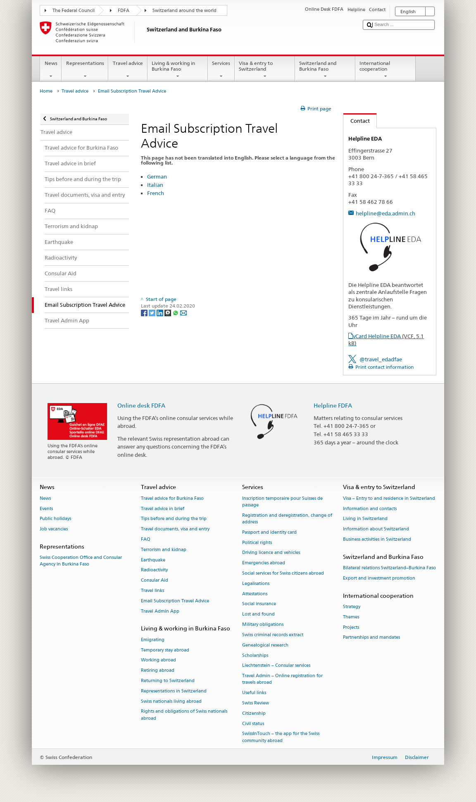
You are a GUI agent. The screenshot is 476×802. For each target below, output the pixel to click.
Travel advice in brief (162, 508)
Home (46, 91)
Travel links (152, 590)
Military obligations (262, 624)
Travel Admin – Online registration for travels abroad (282, 679)
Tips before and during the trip (174, 519)
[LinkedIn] (160, 312)
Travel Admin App (160, 611)
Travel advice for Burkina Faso (172, 498)
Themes (351, 617)
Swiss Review (255, 703)
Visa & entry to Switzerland (265, 70)
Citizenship (254, 713)
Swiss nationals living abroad (171, 701)
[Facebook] (145, 312)
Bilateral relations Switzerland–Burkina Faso (389, 567)
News (50, 70)
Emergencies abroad (263, 563)
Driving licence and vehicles (271, 553)
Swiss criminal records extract (272, 634)
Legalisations (255, 583)
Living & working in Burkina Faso (177, 70)
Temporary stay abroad (165, 650)
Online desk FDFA (141, 405)
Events (46, 508)
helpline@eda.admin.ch (385, 213)
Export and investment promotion (379, 578)
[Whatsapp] (176, 312)
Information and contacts (370, 508)
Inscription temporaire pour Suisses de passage (282, 502)
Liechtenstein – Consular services (276, 665)
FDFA (123, 10)
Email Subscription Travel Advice (175, 601)
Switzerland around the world (184, 10)
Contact (356, 120)
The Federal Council (73, 10)
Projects (351, 627)
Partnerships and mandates (371, 637)
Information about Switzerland (376, 529)
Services (221, 70)
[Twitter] (153, 312)
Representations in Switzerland (174, 691)
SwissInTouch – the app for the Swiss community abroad (280, 737)
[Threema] (168, 312)
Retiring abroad (157, 670)
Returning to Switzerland (168, 680)
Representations (85, 70)
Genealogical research (265, 645)
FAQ (145, 539)
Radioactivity (154, 570)
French (155, 193)
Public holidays (55, 519)
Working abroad (158, 660)
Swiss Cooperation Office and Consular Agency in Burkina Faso (81, 561)
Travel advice (128, 70)
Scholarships (255, 655)
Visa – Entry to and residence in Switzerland (389, 498)
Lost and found (258, 614)
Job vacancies (54, 529)
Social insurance (259, 604)
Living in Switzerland (365, 519)
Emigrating (152, 639)
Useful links (254, 693)
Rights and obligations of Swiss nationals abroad (184, 715)
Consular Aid (154, 580)
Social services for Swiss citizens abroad (283, 573)
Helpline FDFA (333, 405)
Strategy (351, 606)
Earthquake (153, 560)
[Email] (183, 312)
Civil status (253, 723)
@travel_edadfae (380, 359)
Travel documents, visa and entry (175, 529)
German (157, 176)
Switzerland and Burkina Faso (325, 70)
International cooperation (385, 70)
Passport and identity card (269, 532)
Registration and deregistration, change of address (287, 519)
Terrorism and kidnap (163, 549)
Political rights (257, 542)
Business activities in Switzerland (377, 539)
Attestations (254, 594)
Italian (155, 184)
